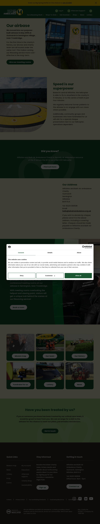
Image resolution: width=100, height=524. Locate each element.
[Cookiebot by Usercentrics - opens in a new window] (83, 246)
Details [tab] (50, 252)
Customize (50, 275)
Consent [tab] (21, 252)
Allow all (78, 275)
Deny (22, 275)
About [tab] (79, 252)
